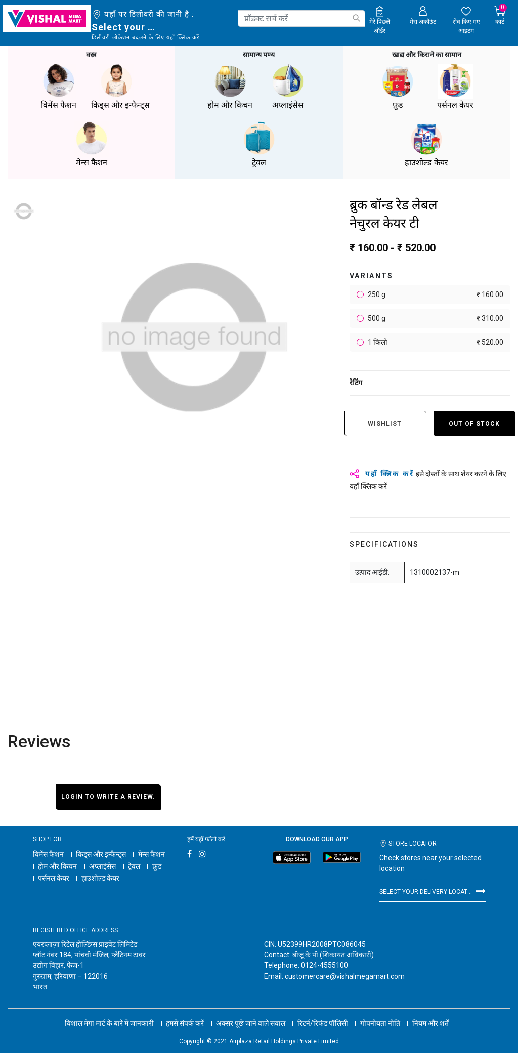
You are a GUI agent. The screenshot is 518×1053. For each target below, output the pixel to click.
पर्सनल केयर (53, 877)
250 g (434, 293)
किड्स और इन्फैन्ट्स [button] (120, 86)
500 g (434, 317)
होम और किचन (57, 865)
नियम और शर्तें (430, 1012)
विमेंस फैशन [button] (58, 86)
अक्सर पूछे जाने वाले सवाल (250, 1012)
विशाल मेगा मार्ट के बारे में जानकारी (109, 1012)
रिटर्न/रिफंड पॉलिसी (322, 1012)
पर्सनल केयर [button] (455, 86)
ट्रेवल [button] (259, 143)
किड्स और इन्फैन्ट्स (101, 853)
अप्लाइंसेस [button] (288, 86)
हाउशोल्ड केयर (100, 877)
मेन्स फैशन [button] (91, 143)
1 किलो (434, 341)
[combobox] (301, 18)
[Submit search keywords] (356, 18)
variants (372, 275)
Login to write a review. (108, 795)
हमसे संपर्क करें (185, 1012)
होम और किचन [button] (230, 86)
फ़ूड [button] (397, 86)
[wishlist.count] (466, 20)
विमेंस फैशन (48, 853)
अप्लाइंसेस (102, 865)
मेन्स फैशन (151, 853)
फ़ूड (156, 865)
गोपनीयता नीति (380, 1012)
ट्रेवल (134, 865)
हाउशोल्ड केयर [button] (426, 143)
